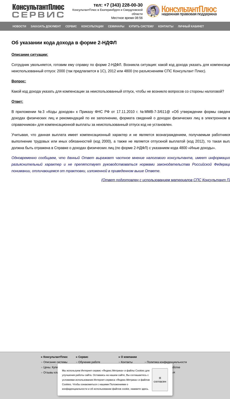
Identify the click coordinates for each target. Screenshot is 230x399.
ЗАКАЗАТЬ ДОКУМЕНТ (46, 26)
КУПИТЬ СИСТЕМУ (141, 26)
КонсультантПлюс (55, 357)
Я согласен (160, 379)
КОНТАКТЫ (165, 26)
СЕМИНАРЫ (116, 26)
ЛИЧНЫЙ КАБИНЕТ (191, 26)
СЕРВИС (71, 26)
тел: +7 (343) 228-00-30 (118, 4)
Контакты (127, 362)
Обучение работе (89, 362)
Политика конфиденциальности (167, 362)
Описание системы (55, 362)
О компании (129, 357)
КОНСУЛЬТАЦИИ (92, 26)
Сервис (83, 357)
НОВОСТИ (19, 26)
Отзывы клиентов (54, 372)
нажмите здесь (139, 388)
